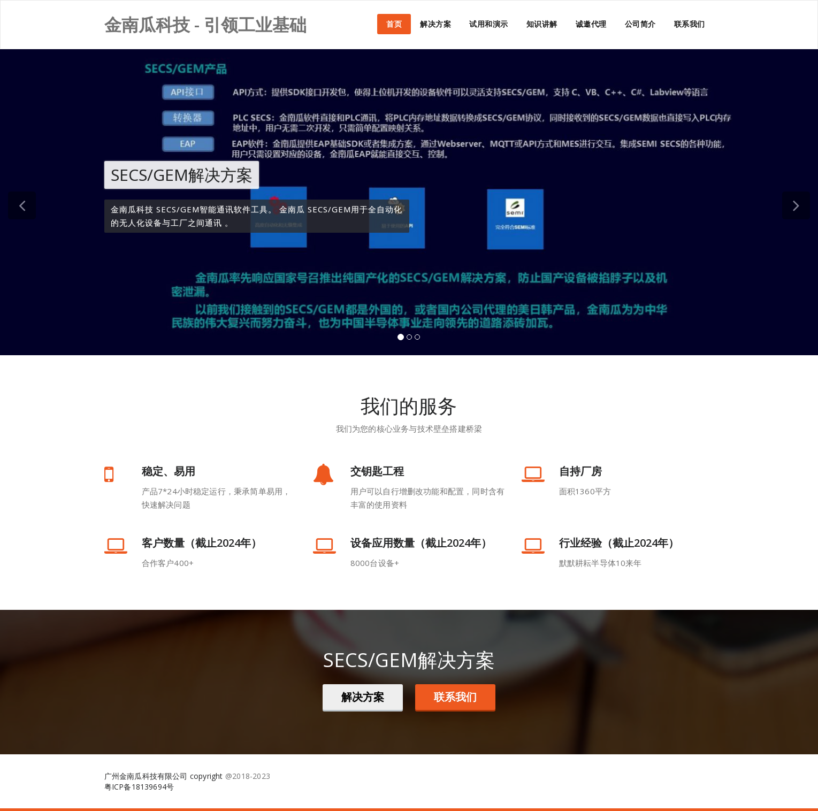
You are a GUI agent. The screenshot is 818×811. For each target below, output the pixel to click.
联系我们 (689, 24)
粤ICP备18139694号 (139, 787)
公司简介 (640, 24)
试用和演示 (488, 24)
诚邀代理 (591, 24)
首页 (394, 24)
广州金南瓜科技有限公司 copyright (163, 776)
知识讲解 (541, 24)
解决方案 (435, 24)
